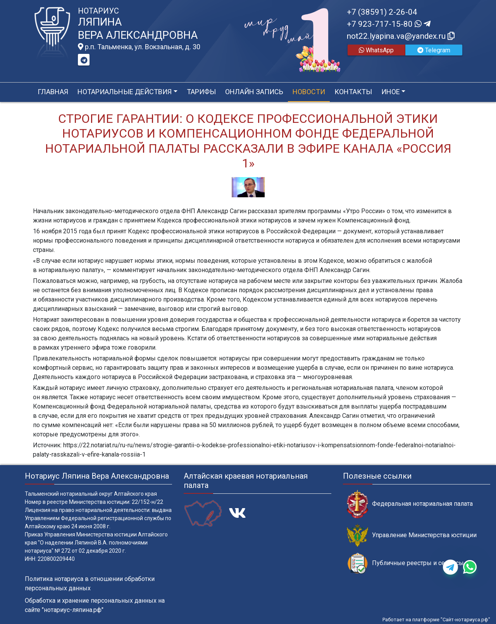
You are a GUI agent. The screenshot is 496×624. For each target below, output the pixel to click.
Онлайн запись (254, 92)
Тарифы (201, 92)
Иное (390, 92)
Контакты (353, 92)
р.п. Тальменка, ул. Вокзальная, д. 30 (139, 47)
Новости (309, 92)
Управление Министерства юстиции (412, 535)
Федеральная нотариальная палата (410, 504)
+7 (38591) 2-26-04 (382, 12)
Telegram (433, 50)
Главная (53, 92)
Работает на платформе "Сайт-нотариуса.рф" (436, 619)
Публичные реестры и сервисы (405, 563)
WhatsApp (376, 50)
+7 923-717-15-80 (389, 24)
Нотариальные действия (125, 92)
